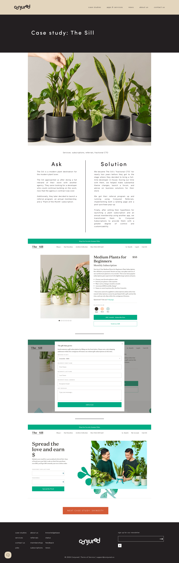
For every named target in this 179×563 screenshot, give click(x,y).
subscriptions (36, 548)
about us (144, 7)
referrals (34, 538)
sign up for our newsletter (129, 533)
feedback (49, 543)
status (48, 538)
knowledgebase (52, 533)
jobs (17, 548)
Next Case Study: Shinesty (85, 510)
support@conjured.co (105, 557)
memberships (36, 543)
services (19, 538)
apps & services (115, 7)
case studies (94, 7)
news (131, 7)
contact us (159, 7)
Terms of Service (88, 557)
